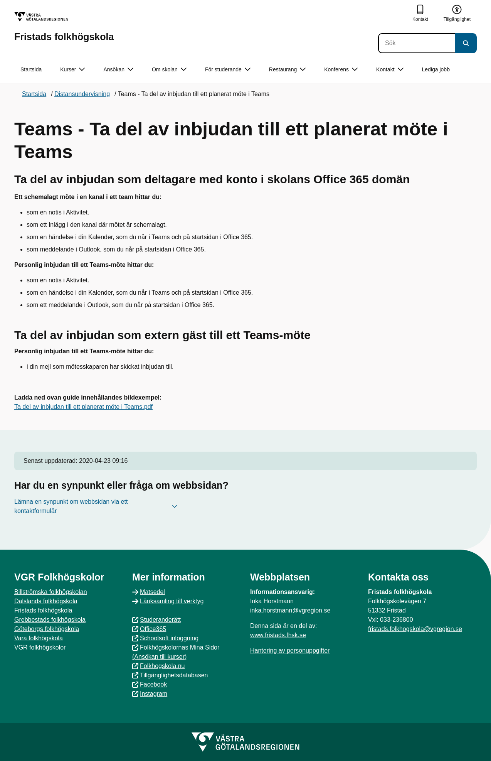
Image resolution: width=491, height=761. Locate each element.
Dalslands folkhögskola (45, 601)
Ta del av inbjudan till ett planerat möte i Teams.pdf (83, 406)
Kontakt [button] (389, 70)
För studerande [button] (228, 70)
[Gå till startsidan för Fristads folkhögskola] (64, 26)
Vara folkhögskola (38, 638)
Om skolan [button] (169, 70)
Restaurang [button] (287, 70)
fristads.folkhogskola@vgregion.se (415, 629)
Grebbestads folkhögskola (50, 619)
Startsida (31, 69)
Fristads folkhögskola (43, 610)
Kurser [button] (72, 70)
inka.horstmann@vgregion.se (290, 610)
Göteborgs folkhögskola (46, 629)
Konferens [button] (341, 70)
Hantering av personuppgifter (290, 650)
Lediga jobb (436, 69)
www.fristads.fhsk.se (278, 635)
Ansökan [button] (118, 70)
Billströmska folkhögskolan (50, 592)
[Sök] (416, 43)
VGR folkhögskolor (40, 647)
